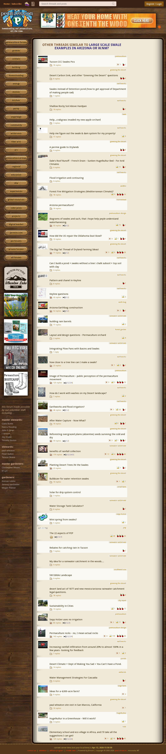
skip (16, 183)
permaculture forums (16, 42)
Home (7, 4)
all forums (16, 257)
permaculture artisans (16, 158)
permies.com (16, 233)
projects (16, 216)
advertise (42, 751)
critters (16, 59)
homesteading (16, 75)
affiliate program (56, 751)
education (16, 175)
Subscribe (17, 4)
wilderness (16, 133)
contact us (31, 751)
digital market (16, 224)
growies (16, 51)
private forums (16, 249)
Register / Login (154, 4)
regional (16, 167)
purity (16, 109)
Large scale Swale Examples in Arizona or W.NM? (88, 46)
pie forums (16, 241)
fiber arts (16, 142)
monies (16, 92)
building (16, 67)
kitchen (16, 100)
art (16, 150)
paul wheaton (120, 751)
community (16, 125)
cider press (16, 208)
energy (16, 84)
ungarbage (16, 117)
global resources (16, 200)
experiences (16, 191)
